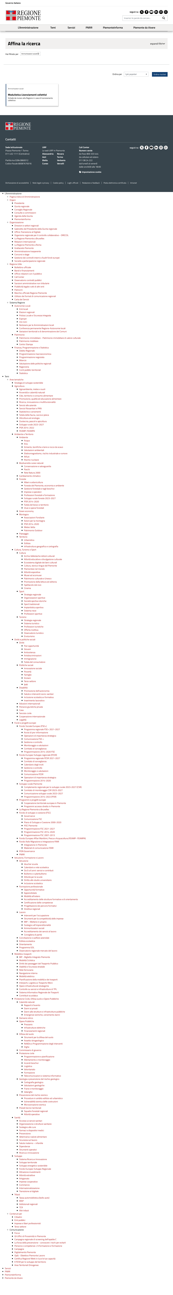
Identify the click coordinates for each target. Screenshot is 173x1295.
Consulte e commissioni (25, 213)
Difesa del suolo (26, 1044)
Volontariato (29, 1080)
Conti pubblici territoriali (30, 372)
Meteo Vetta (29, 531)
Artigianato (24, 1190)
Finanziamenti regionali (34, 1041)
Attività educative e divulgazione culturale (43, 564)
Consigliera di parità (33, 944)
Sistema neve (30, 616)
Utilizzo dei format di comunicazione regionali (35, 297)
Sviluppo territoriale (28, 1174)
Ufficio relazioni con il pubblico (28, 275)
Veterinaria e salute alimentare (33, 1148)
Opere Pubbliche (26, 1031)
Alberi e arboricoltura (33, 486)
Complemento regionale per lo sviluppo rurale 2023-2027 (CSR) (53, 794)
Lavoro (22, 921)
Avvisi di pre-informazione (36, 739)
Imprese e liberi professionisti (27, 1236)
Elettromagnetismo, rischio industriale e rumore (45, 456)
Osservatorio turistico (34, 638)
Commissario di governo (30, 1060)
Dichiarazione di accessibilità (17, 183)
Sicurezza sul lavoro (28, 1151)
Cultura (22, 557)
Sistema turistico (31, 629)
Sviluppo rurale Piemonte (30, 791)
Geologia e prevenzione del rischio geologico (39, 1090)
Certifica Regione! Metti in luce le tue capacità (34, 1272)
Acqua (27, 443)
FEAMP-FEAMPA (27, 434)
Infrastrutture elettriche (34, 1038)
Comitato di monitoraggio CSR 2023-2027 (43, 797)
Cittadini (18, 1229)
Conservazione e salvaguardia (37, 469)
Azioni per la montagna (34, 525)
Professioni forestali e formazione (39, 499)
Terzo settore (30, 687)
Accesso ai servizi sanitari (30, 1132)
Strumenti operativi (28, 1161)
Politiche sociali (26, 671)
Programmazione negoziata (31, 359)
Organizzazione (17, 223)
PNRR (89, 27)
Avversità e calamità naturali (32, 395)
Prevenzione (25, 1145)
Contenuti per (16, 1226)
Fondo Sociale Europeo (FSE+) (33, 732)
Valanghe (28, 1103)
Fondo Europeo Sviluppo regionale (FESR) (38, 762)
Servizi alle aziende (27, 408)
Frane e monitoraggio (33, 1099)
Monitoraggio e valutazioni (36, 752)
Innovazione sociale (33, 674)
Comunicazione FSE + (34, 745)
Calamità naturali (27, 1012)
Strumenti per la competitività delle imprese (43, 927)
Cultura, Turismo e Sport (25, 554)
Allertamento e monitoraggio (37, 1070)
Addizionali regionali (28, 1216)
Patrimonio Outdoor (33, 534)
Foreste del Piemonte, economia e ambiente (44, 489)
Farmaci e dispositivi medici (31, 1142)
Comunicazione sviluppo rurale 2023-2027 (43, 801)
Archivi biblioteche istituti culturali (39, 560)
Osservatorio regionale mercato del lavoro (38, 960)
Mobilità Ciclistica (27, 970)
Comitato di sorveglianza (35, 755)
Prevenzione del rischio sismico (33, 1106)
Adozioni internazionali (29, 710)
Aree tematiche (16, 382)
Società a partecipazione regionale (29, 262)
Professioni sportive (33, 619)
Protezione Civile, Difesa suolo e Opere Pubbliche (36, 1009)
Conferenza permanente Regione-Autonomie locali (42, 330)
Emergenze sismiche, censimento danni (42, 1025)
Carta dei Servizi (21, 301)
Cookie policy (58, 183)
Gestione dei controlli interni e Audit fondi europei (37, 258)
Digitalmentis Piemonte (25, 1265)
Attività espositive (32, 577)
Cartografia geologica (33, 1093)
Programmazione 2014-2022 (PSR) (40, 804)
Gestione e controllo (33, 749)
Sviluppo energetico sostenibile (33, 1177)
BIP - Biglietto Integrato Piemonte (34, 966)
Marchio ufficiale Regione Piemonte (30, 294)
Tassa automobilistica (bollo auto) (34, 1210)
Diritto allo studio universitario (38, 888)
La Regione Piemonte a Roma (27, 245)
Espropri (23, 320)
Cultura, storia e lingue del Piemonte (40, 570)
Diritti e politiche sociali (24, 645)
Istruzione (23, 869)
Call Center (19, 278)
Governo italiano (13, 3)
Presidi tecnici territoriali (30, 1119)
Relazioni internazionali (25, 242)
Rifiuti (26, 460)
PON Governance (27, 859)
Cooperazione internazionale (32, 723)
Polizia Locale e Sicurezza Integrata (35, 317)
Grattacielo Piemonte (24, 249)
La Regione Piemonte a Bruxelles (29, 239)
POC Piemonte (30, 833)
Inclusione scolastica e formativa (39, 703)
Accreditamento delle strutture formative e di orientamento (51, 908)
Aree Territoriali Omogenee (26, 1278)
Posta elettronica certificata (115, 183)
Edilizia (27, 547)
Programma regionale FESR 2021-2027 (42, 765)
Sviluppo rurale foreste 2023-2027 (40, 502)
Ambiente (23, 440)
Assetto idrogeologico (34, 1051)
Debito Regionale (27, 352)
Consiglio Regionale (23, 210)
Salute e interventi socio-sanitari (39, 700)
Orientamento (25, 953)
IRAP (21, 1213)
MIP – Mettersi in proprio (35, 931)
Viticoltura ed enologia (29, 421)
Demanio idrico (26, 1028)
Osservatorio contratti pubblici (28, 281)
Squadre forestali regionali (36, 1122)
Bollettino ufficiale (22, 268)
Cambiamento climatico (30, 479)
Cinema (27, 593)
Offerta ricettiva (31, 635)
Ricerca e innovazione (29, 1164)
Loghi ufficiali (72, 183)
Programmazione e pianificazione (39, 1067)
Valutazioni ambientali (34, 453)
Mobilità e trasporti (22, 963)
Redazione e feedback (91, 183)
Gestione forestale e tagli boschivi (39, 492)
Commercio (24, 1197)
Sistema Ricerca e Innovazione (33, 1171)
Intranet (133, 183)
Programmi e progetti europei (32, 807)
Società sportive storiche (35, 606)
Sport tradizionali (32, 609)
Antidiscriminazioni (32, 661)
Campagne (19, 1262)
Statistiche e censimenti (30, 414)
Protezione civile (26, 1064)
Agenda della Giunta (23, 216)
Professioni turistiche (33, 632)
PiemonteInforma (113, 27)
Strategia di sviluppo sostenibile (28, 385)
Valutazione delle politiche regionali (35, 365)
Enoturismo (29, 642)
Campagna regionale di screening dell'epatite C (35, 1252)
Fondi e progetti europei (25, 729)
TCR (21, 1220)
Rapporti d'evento (32, 1015)
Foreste (22, 482)
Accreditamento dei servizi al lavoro (40, 940)
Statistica (23, 375)
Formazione (29, 1083)
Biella (45, 160)
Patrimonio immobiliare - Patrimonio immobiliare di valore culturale (50, 339)
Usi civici (23, 323)
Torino (60, 157)
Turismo (22, 622)
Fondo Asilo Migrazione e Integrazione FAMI (39, 849)
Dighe (26, 1057)
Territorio (23, 541)
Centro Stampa (26, 346)
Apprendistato (30, 901)
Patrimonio (19, 336)
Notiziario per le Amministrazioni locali (36, 327)
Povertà (27, 677)
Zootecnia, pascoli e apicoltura (33, 424)
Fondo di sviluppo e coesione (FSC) (35, 820)
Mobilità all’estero (32, 905)
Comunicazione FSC (33, 827)
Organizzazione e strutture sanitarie (35, 1135)
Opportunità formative (34, 898)
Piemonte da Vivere (144, 27)
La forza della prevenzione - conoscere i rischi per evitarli (40, 1255)
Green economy (26, 515)
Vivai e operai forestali (34, 512)
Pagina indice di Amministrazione (25, 197)
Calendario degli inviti (33, 771)
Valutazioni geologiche (34, 1096)
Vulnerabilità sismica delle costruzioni (41, 1112)
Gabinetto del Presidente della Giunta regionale (35, 229)
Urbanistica (29, 544)
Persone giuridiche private (31, 713)
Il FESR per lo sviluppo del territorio (30, 1275)
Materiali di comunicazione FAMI (38, 856)
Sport (21, 596)
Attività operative (32, 1125)
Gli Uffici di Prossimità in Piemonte (30, 1249)
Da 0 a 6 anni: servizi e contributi (38, 879)
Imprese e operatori (33, 495)
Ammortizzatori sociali (30, 53)
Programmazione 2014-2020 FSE (39, 758)
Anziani (27, 684)
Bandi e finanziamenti (24, 271)
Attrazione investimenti (29, 1184)
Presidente (19, 203)
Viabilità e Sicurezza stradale (32, 976)
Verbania (61, 160)
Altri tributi (24, 1223)
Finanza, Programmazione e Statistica (31, 349)
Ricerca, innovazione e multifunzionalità (37, 404)
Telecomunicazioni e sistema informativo (42, 1086)
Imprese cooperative (28, 1194)
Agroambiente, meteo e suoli (32, 391)
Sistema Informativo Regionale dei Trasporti (39, 1002)
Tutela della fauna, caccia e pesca (34, 417)
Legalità (22, 726)
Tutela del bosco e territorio (36, 508)
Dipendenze (24, 1158)
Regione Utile (16, 265)
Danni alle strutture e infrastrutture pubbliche (44, 1022)
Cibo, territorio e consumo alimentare (36, 398)
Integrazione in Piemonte (35, 853)
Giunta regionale (21, 206)
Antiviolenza (29, 658)
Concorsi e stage (21, 255)
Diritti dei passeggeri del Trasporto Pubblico (38, 973)
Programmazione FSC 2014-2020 (39, 840)
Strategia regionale (32, 599)
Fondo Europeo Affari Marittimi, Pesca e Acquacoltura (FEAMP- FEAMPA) (52, 846)
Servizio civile (25, 719)
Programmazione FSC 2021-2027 (39, 836)
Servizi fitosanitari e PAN (30, 411)
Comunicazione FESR (33, 781)
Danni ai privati (31, 1018)
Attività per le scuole (33, 885)
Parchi (27, 473)
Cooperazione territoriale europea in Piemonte (45, 810)
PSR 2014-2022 (26, 430)
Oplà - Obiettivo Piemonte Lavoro (29, 1268)
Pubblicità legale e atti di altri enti (29, 288)
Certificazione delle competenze (38, 911)
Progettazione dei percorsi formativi (40, 914)
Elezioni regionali (27, 314)
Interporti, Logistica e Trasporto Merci (36, 992)
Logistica (28, 1077)
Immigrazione (30, 664)
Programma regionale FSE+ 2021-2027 (42, 736)
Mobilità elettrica (26, 986)
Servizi (71, 27)
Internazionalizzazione (29, 1200)
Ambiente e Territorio (23, 437)
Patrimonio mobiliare (28, 343)
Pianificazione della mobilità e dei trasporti (38, 989)
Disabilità (23, 693)
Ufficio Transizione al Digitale (27, 232)
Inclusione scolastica (33, 892)
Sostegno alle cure (27, 1138)
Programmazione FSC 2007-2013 (39, 843)
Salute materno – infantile (31, 1155)
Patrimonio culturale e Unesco (38, 583)
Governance (29, 823)
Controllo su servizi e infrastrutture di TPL (38, 999)
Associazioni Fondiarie (34, 521)
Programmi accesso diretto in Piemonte (42, 814)
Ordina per (117, 74)
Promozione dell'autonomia (36, 697)
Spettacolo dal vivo (32, 590)
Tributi (17, 1207)
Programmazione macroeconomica (35, 356)
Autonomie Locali (22, 307)
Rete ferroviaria (26, 979)
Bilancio (22, 362)
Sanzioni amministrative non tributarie (31, 284)
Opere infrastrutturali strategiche (34, 996)
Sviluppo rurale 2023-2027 (31, 427)
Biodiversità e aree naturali (31, 466)
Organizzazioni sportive (34, 603)
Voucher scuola (31, 872)
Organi (13, 200)
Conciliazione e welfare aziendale (34, 947)
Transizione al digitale (29, 1203)
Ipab (26, 690)
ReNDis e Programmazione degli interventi (43, 1054)
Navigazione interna (28, 983)
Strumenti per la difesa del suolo (38, 1047)
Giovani (27, 655)
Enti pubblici (19, 1233)
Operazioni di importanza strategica (40, 742)
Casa (21, 716)
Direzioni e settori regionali (26, 226)
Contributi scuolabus (28, 1005)
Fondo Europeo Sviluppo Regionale (35, 1181)
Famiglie (27, 681)
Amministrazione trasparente (27, 252)
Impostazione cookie (90, 172)
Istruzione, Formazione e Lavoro (29, 866)
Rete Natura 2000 (32, 476)
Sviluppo (18, 1168)
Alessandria (47, 154)
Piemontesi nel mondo (34, 573)
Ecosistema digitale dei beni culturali (40, 567)
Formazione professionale (31, 895)
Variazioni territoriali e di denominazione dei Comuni (43, 333)
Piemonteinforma (22, 219)
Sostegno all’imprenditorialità (37, 934)
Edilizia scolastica (27, 950)
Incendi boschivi (31, 1073)
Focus (17, 1246)
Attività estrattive (27, 1187)
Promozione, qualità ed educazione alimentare (40, 401)
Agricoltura (19, 388)
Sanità (17, 1129)
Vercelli (60, 163)
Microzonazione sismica (35, 1116)
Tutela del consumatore (34, 668)
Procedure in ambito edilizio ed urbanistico (43, 1109)
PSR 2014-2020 (31, 505)
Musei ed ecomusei (33, 580)
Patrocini (18, 291)
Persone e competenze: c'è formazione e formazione (38, 1259)
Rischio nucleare (31, 463)
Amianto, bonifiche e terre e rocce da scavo (43, 450)
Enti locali (23, 310)
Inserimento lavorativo (34, 706)
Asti (44, 157)
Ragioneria (24, 369)
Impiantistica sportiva (33, 612)
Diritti (21, 648)
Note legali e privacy (41, 183)
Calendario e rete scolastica (36, 875)
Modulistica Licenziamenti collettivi (27, 94)
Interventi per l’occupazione (36, 924)
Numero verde (85, 150)
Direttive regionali (32, 918)
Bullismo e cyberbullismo (35, 882)
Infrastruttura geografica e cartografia (41, 551)
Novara (60, 154)
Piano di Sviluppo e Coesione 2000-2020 (42, 830)
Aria (26, 447)
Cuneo (45, 163)
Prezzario (28, 1035)
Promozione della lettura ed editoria (40, 586)
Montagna (24, 518)
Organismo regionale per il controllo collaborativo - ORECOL (41, 236)
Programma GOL (26, 957)
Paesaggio (24, 538)
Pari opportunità (31, 651)
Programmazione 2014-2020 (37, 788)
